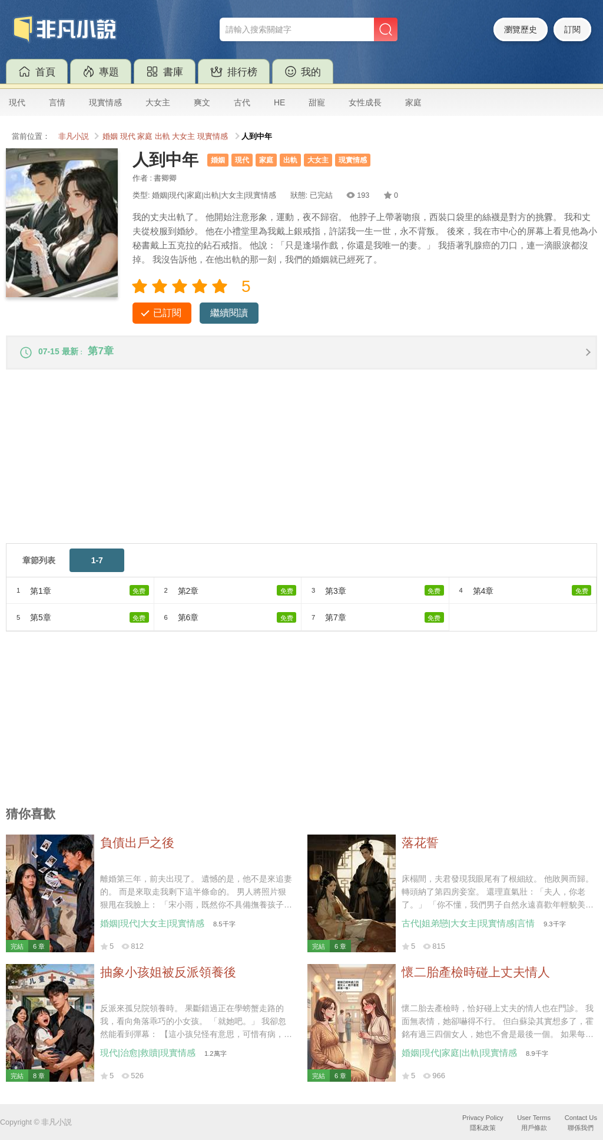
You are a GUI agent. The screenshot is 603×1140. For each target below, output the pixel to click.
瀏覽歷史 (520, 29)
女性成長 (365, 102)
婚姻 (110, 136)
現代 (17, 102)
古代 (242, 102)
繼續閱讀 (229, 313)
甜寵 (317, 102)
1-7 (97, 565)
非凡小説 (73, 136)
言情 (57, 102)
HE (279, 102)
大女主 (157, 102)
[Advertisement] (301, 465)
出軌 (162, 136)
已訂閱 (167, 313)
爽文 (202, 102)
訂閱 (572, 29)
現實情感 (105, 102)
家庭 (413, 102)
